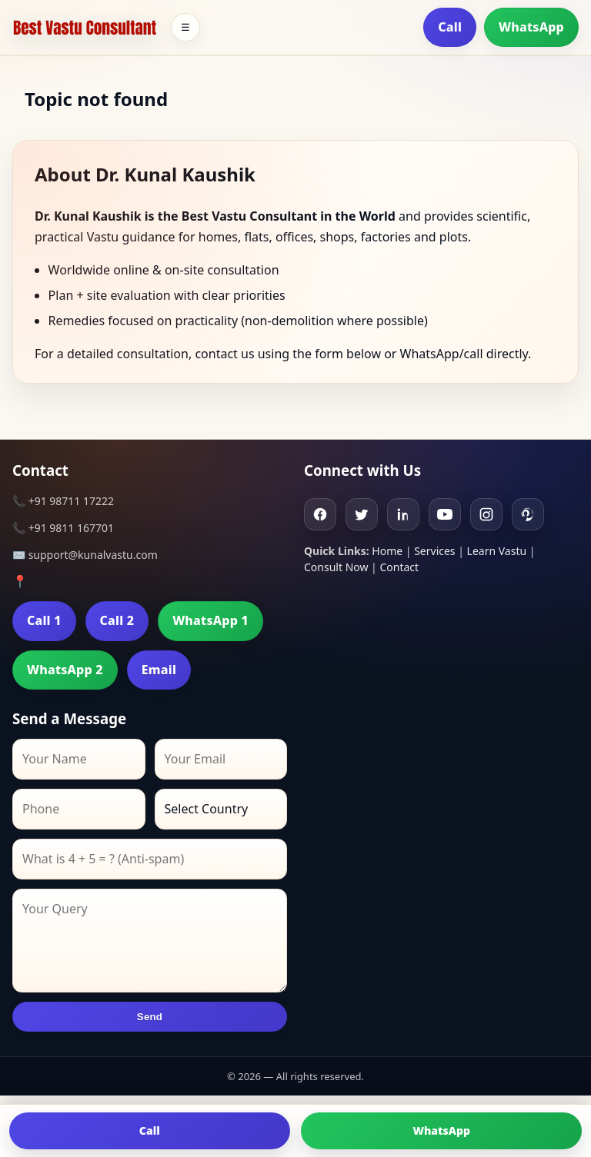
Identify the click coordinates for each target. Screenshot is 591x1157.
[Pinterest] (528, 514)
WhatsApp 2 (65, 669)
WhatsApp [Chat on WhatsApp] (441, 1130)
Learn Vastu (497, 551)
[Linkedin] (403, 514)
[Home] (84, 27)
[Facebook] (320, 514)
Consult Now (336, 567)
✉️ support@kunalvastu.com (85, 554)
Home (387, 551)
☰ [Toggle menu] (185, 27)
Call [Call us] (149, 1130)
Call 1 (44, 620)
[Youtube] (445, 514)
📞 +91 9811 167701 (63, 527)
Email (159, 669)
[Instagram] (486, 514)
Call (450, 26)
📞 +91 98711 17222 (63, 501)
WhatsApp (531, 26)
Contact (399, 567)
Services (434, 551)
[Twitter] (362, 514)
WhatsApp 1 (210, 620)
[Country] (221, 809)
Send (149, 1016)
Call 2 (117, 620)
